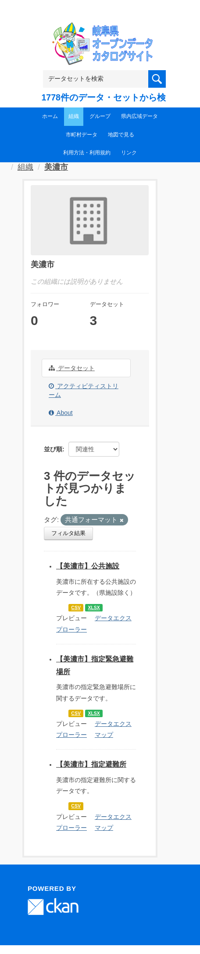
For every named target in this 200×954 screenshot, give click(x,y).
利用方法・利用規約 (87, 153)
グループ (100, 116)
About (61, 412)
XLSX (94, 607)
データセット (72, 368)
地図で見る (121, 135)
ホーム (50, 116)
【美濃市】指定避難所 (91, 764)
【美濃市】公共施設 (87, 566)
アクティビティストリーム (83, 390)
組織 (73, 116)
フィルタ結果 (68, 533)
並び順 (53, 449)
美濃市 (56, 167)
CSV (76, 607)
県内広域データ (139, 116)
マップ (104, 734)
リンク (129, 153)
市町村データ (81, 135)
